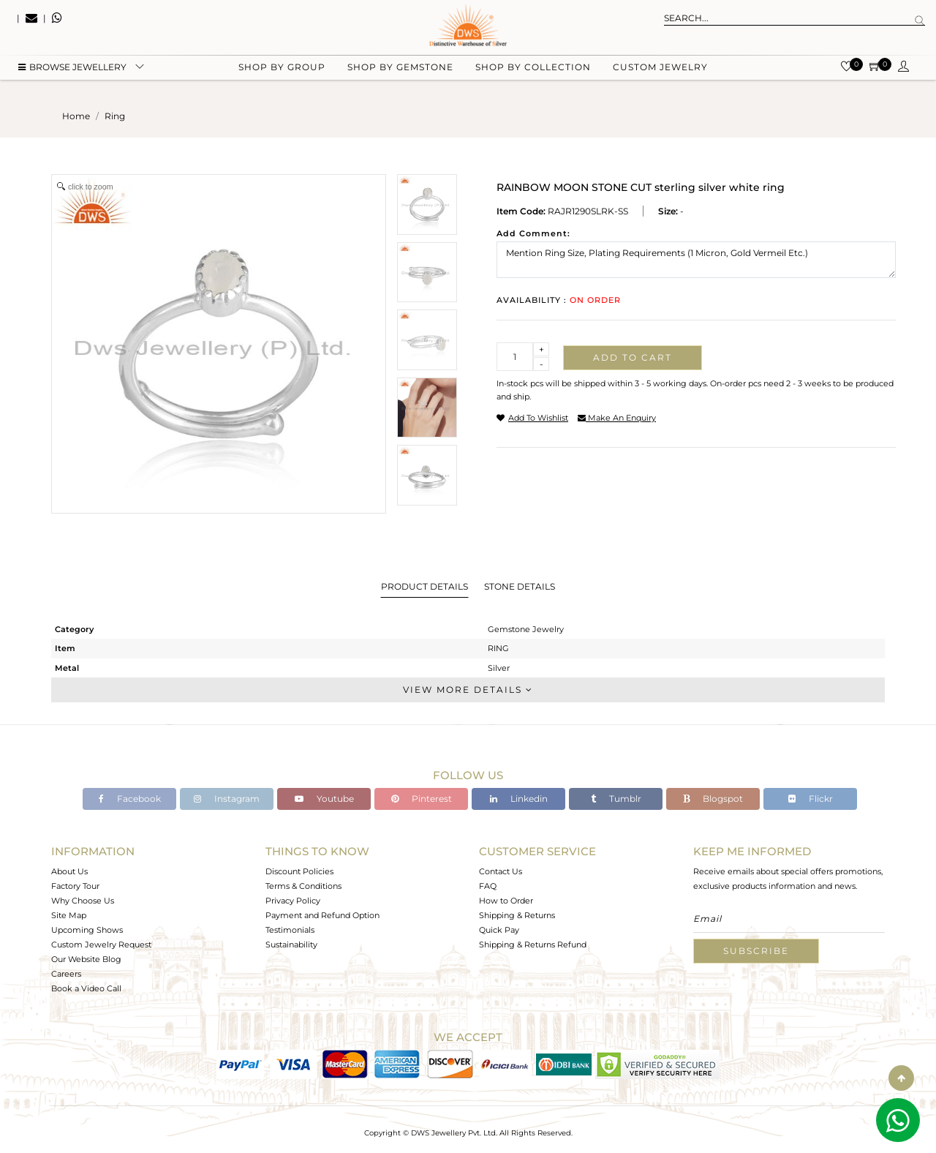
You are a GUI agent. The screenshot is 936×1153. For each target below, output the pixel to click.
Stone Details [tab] (519, 586)
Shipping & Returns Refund (532, 944)
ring (115, 115)
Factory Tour (75, 886)
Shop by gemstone (400, 73)
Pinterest (421, 798)
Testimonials (289, 930)
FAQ (488, 886)
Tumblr (616, 798)
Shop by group (281, 73)
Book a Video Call (86, 988)
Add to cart (632, 357)
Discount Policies (299, 871)
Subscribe (756, 950)
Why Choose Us (82, 900)
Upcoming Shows (87, 930)
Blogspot (713, 798)
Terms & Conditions (303, 886)
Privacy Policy (292, 900)
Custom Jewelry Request (101, 944)
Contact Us (500, 871)
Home (76, 115)
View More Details (468, 689)
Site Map (68, 915)
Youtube (324, 798)
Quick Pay (499, 930)
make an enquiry (617, 418)
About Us (69, 871)
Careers (66, 974)
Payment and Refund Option (322, 915)
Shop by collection (533, 73)
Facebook (130, 798)
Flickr (810, 798)
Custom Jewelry (660, 73)
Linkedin (519, 798)
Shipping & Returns (517, 915)
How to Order (506, 900)
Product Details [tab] (424, 586)
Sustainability (291, 944)
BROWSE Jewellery (72, 73)
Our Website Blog (86, 959)
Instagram (227, 798)
